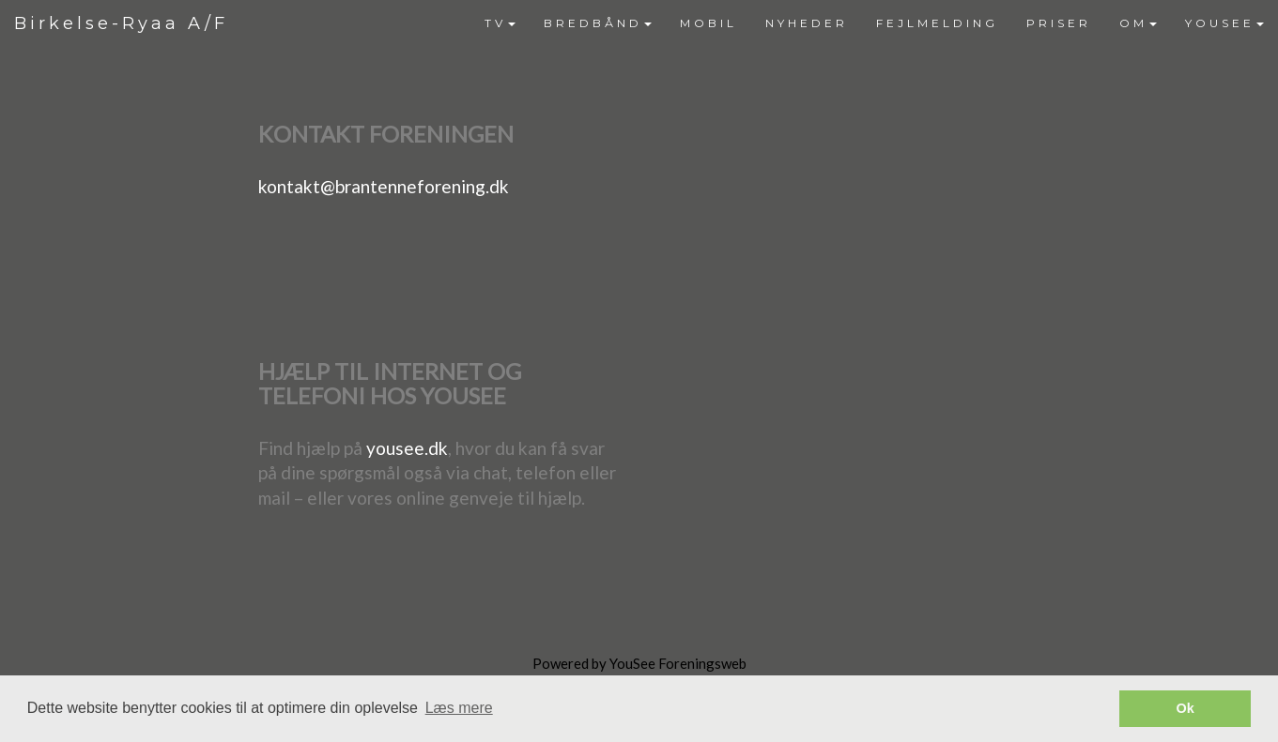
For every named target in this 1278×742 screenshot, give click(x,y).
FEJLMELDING (937, 23)
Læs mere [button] (459, 708)
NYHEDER (806, 23)
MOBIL (708, 23)
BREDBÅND (598, 23)
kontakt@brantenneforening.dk (383, 186)
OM (1138, 23)
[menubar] (874, 23)
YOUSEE (1224, 23)
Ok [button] (1185, 708)
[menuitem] (500, 23)
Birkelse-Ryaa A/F (121, 23)
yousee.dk (407, 448)
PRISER (1058, 23)
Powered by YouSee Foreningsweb (639, 663)
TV (500, 23)
